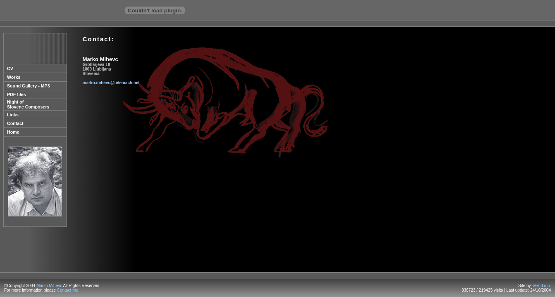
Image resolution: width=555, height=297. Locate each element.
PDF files (16, 94)
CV (10, 68)
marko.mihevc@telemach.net (111, 82)
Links (13, 114)
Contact (15, 123)
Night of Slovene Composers (28, 104)
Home (13, 132)
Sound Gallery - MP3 (28, 85)
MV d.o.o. (542, 285)
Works (13, 77)
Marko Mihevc (49, 285)
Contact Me (67, 290)
